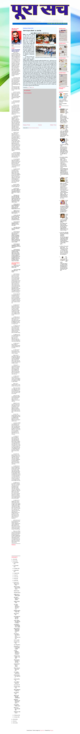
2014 (14, 561)
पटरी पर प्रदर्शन (16, 640)
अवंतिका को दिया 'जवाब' (17, 602)
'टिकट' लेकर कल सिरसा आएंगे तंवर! (17, 669)
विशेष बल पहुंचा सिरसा (16, 584)
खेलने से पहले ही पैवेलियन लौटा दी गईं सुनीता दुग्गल (17, 630)
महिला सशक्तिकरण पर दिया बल (17, 690)
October (16, 568)
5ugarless (42, 730)
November (16, 565)
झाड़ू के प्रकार (66, 126)
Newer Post (26, 125)
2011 (14, 722)
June (15, 576)
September (16, 570)
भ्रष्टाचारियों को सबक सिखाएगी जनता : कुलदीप (17, 625)
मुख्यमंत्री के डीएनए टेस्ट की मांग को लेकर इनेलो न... (17, 701)
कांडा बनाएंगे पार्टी (17, 684)
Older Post (53, 125)
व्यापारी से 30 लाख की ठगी (17, 712)
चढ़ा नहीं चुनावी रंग (17, 644)
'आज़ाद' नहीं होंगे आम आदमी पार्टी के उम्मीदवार (17, 621)
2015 (14, 559)
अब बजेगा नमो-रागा (17, 592)
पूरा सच (66, 93)
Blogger (51, 730)
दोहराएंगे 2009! (16, 590)
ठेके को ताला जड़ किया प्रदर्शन (66, 203)
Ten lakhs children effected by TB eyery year (16, 606)
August (15, 573)
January (16, 716)
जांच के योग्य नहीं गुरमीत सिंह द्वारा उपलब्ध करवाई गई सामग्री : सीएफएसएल (64, 234)
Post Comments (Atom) (34, 127)
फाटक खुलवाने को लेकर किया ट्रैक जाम (17, 617)
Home (40, 125)
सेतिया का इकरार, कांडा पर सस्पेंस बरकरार (17, 588)
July (15, 575)
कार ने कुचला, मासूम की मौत (16, 673)
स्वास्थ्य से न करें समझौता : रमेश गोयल (17, 657)
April (15, 580)
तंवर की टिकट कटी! (16, 693)
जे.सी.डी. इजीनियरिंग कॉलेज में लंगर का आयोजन (17, 652)
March (15, 582)
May (15, 578)
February (16, 715)
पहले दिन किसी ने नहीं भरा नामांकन (17, 665)
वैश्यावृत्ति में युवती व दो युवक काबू (17, 611)
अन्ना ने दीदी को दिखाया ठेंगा (16, 682)
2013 (14, 719)
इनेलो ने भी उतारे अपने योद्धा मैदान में (17, 676)
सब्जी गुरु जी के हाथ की (64, 246)
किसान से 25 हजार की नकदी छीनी (17, 708)
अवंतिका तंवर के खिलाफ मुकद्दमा (17, 595)
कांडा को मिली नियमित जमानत (17, 705)
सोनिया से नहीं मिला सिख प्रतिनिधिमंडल (17, 696)
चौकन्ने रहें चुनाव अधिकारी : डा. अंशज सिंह (17, 661)
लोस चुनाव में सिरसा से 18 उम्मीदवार (16, 598)
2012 (14, 721)
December (16, 562)
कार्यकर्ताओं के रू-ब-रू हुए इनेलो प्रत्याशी (17, 647)
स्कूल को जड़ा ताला (16, 614)
